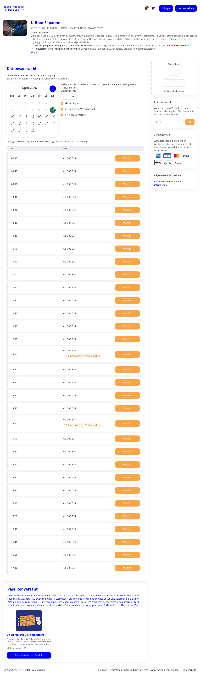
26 (53, 125)
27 (13, 132)
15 (26, 118)
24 (40, 125)
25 (47, 125)
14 (19, 118)
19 (53, 118)
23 (33, 125)
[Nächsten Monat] (53, 88)
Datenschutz (160, 184)
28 (19, 132)
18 (47, 118)
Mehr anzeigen (17, 648)
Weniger (35, 52)
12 (53, 111)
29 (26, 132)
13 (13, 118)
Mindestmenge (69, 90)
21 (19, 125)
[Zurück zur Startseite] (16, 8)
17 (40, 118)
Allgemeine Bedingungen (167, 181)
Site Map (102, 669)
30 (33, 132)
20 (13, 125)
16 (33, 118)
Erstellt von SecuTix (34, 669)
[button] (127, 158)
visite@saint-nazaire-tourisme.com (129, 669)
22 (26, 125)
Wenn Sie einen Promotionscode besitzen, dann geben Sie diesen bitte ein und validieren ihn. (174, 111)
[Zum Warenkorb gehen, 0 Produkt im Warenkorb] (153, 8)
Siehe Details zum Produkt (29, 655)
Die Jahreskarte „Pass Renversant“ (26, 634)
